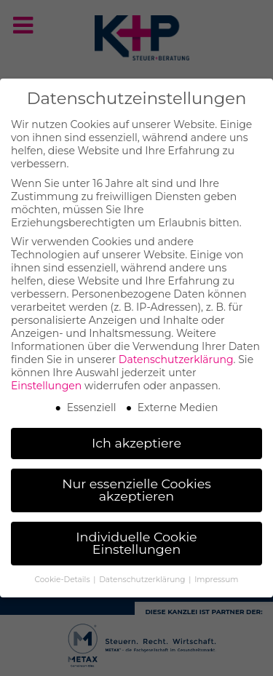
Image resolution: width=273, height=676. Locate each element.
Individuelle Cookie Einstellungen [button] (136, 540)
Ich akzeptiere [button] (136, 440)
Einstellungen (46, 382)
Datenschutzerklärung (176, 356)
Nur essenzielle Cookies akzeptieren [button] (136, 487)
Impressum (216, 576)
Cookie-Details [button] (63, 576)
